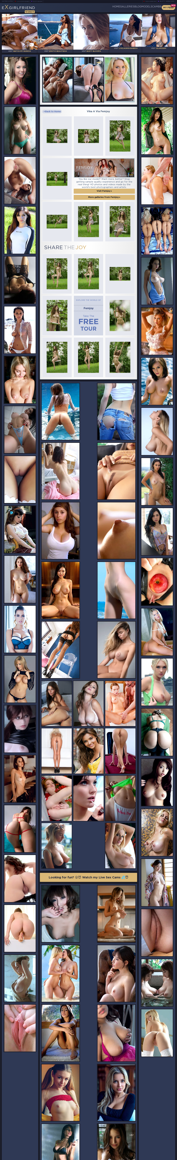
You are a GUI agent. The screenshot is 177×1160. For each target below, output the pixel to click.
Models (139, 7)
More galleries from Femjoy (104, 194)
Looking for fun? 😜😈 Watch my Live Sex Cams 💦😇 (88, 718)
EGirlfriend (25, 8)
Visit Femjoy (104, 187)
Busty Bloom (42, 1)
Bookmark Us (148, 1140)
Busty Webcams (167, 1)
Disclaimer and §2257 (164, 1157)
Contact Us (149, 1150)
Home (93, 7)
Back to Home (52, 108)
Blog (125, 7)
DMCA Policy (146, 1157)
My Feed (168, 8)
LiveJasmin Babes (24, 1)
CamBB (154, 7)
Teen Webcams (149, 1)
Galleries (109, 7)
